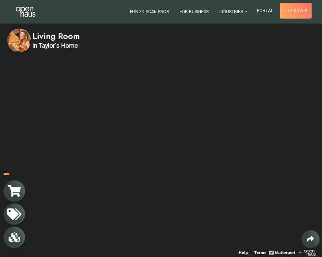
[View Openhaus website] (307, 252)
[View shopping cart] (14, 191)
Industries (231, 11)
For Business (194, 11)
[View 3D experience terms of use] (261, 252)
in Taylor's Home (55, 45)
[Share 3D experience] (310, 239)
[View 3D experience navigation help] (246, 252)
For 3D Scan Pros (149, 11)
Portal (265, 10)
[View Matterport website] (282, 252)
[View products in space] (14, 214)
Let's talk (296, 10)
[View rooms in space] (14, 237)
